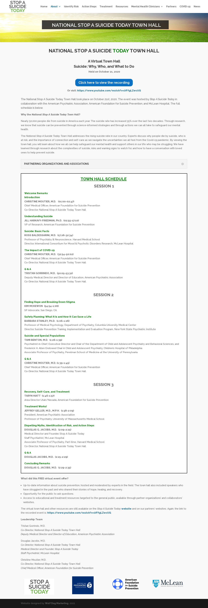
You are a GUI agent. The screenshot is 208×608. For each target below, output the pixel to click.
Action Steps (89, 6)
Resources (122, 6)
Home (43, 6)
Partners (171, 6)
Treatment (106, 6)
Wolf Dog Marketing (56, 603)
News (197, 6)
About (54, 6)
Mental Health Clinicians (145, 6)
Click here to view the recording (104, 83)
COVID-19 (185, 6)
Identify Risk (71, 6)
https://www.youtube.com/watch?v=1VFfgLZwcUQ (109, 90)
